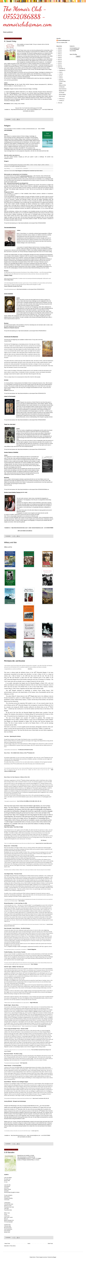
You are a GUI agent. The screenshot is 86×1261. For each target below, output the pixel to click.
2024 (59, 50)
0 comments (8, 119)
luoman (45, 1257)
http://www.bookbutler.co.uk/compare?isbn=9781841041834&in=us (33, 489)
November (61, 68)
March (60, 79)
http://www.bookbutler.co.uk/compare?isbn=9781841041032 (32, 449)
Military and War (10, 542)
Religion (7, 126)
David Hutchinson (62, 88)
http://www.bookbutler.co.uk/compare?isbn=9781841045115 (30, 289)
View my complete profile (62, 42)
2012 (59, 102)
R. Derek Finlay (10, 41)
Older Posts (50, 1243)
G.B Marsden (9, 1152)
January (61, 100)
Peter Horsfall (62, 96)
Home (29, 1243)
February (61, 98)
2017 (59, 59)
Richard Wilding (62, 94)
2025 (59, 48)
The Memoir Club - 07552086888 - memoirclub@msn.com (27, 16)
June (60, 74)
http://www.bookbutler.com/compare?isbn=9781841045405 (32, 223)
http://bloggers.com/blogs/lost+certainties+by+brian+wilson (29, 170)
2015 (59, 63)
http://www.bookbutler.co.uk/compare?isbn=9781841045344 (32, 419)
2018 (59, 57)
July (60, 72)
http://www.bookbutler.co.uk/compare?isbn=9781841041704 (32, 393)
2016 (59, 61)
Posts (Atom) (12, 1245)
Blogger (54, 1257)
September (61, 70)
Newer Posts (7, 1243)
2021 (59, 55)
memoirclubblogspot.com (64, 40)
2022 (59, 53)
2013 (59, 66)
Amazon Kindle (20, 45)
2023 (59, 52)
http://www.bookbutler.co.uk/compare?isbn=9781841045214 (32, 330)
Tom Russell (61, 92)
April (60, 77)
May (60, 76)
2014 (59, 65)
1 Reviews (25, 168)
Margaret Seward (62, 90)
